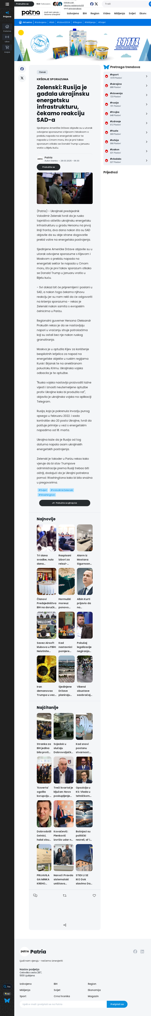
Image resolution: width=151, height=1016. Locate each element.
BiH (85, 13)
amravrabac (75, 8)
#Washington (47, 494)
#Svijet (43, 490)
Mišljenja (119, 13)
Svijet (132, 13)
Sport (23, 996)
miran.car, (69, 2)
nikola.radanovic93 (74, 5)
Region (95, 13)
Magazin (93, 996)
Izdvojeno (73, 13)
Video (106, 13)
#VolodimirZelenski (62, 490)
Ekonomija (94, 990)
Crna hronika (62, 996)
